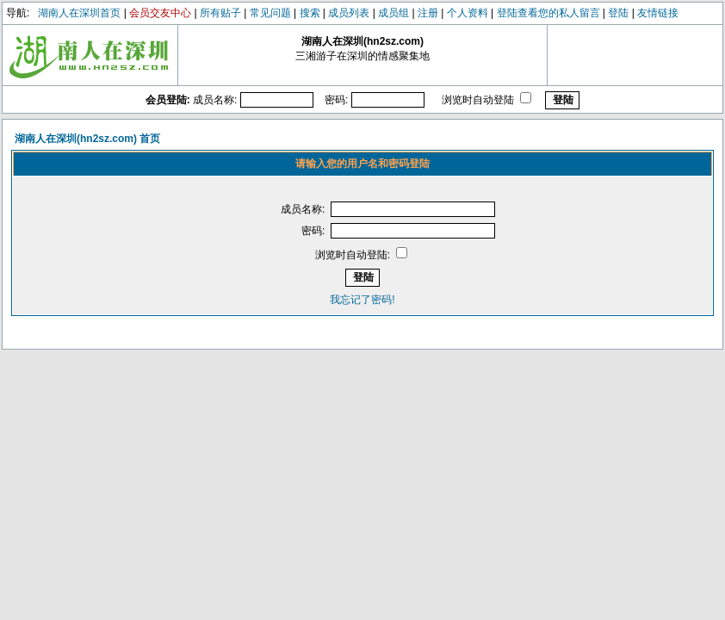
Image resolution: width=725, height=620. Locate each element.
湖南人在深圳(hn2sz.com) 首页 (87, 139)
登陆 (618, 13)
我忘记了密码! (362, 300)
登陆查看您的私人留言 (548, 13)
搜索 (310, 13)
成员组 (393, 13)
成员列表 (348, 13)
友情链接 (658, 13)
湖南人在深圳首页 (79, 13)
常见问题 (270, 13)
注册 (428, 13)
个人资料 (467, 13)
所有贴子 (220, 13)
